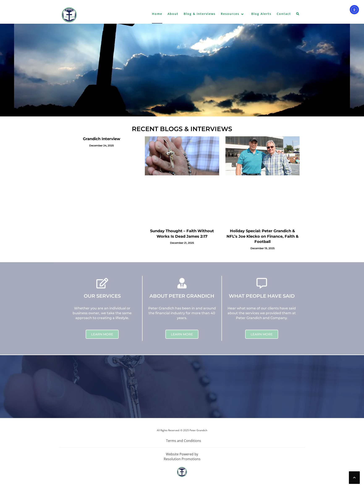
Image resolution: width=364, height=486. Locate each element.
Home (157, 14)
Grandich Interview (101, 139)
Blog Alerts (261, 14)
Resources (230, 14)
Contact (284, 14)
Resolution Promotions (182, 459)
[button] (298, 14)
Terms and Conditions (183, 440)
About (173, 14)
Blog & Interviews (200, 14)
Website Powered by (182, 454)
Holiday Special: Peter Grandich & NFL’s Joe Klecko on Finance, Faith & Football (263, 236)
